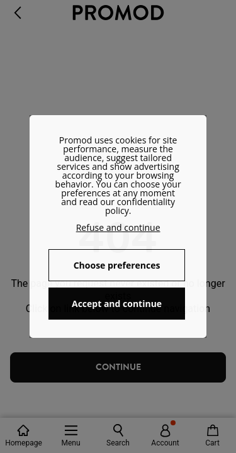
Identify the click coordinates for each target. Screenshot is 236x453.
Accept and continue (117, 304)
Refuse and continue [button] (118, 227)
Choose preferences (117, 265)
